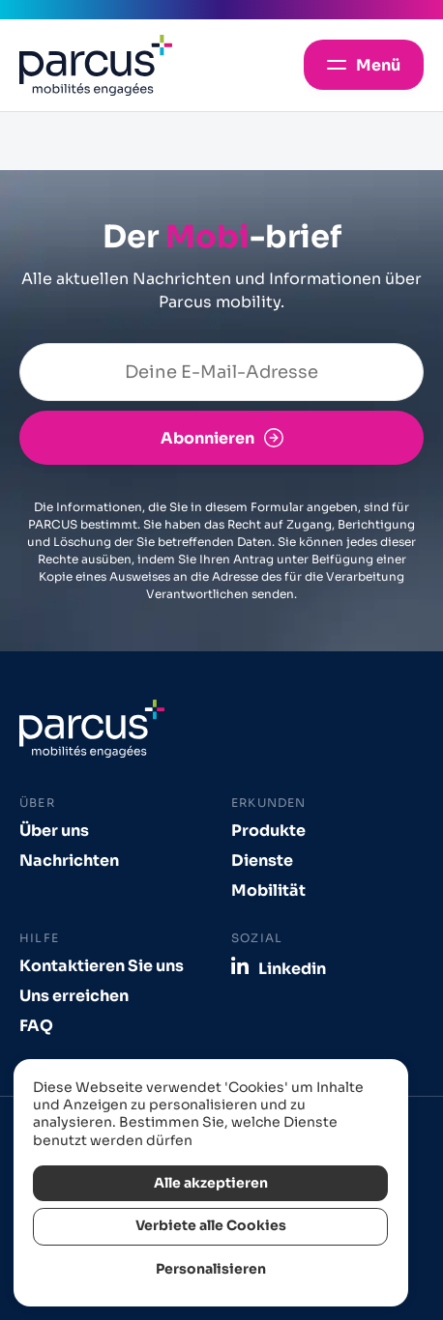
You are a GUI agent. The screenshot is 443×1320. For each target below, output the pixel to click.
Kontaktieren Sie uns (101, 966)
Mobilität (268, 890)
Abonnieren (207, 438)
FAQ (36, 1026)
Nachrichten (69, 860)
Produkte (268, 830)
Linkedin (292, 968)
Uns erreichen (74, 996)
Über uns (54, 830)
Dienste (262, 860)
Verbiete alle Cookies (210, 1226)
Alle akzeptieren (211, 1183)
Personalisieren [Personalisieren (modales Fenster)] (211, 1269)
